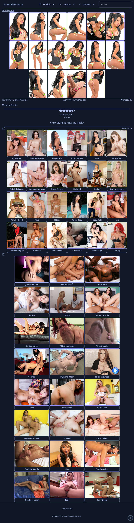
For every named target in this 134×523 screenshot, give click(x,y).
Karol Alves (102, 407)
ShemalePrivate (13, 4)
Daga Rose (57, 158)
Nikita (57, 220)
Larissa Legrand (117, 189)
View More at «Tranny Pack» (67, 122)
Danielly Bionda (32, 469)
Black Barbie (67, 284)
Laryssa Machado (31, 438)
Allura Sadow (77, 158)
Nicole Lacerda (102, 315)
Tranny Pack (8, 10)
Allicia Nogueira (67, 346)
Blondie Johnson (32, 500)
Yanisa (32, 315)
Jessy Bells (97, 220)
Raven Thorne (57, 189)
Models (47, 4)
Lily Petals (67, 438)
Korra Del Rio (102, 438)
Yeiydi (67, 315)
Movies (87, 4)
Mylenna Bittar (67, 377)
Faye (37, 220)
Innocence (102, 284)
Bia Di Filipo (97, 250)
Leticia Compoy (17, 250)
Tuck (67, 500)
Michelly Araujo (20, 99)
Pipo (97, 158)
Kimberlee (16, 158)
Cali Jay (117, 250)
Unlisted (77, 189)
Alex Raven (67, 407)
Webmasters (67, 508)
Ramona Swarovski (37, 189)
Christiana (77, 250)
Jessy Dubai (102, 500)
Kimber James (32, 346)
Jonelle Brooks (31, 284)
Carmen (31, 377)
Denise (97, 189)
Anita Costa (57, 250)
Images (67, 4)
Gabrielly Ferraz (17, 189)
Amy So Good (17, 220)
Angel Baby (77, 220)
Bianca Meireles (37, 158)
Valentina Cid (102, 346)
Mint (67, 469)
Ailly (32, 407)
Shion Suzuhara (102, 377)
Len (117, 220)
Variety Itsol (117, 158)
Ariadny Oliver (102, 469)
